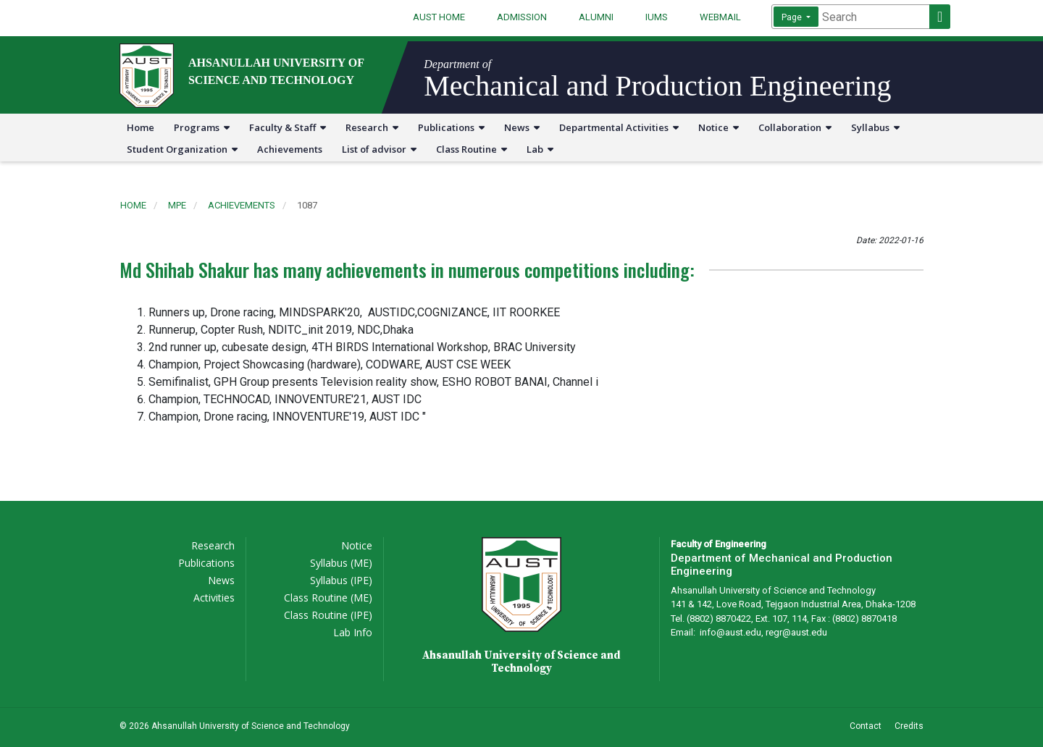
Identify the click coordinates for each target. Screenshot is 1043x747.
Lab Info (352, 632)
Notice (718, 127)
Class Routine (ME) (328, 597)
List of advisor (379, 149)
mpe (177, 205)
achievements (241, 205)
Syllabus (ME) (341, 563)
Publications (451, 127)
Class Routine (471, 149)
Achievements (289, 149)
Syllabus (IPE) (341, 580)
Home (140, 127)
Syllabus (875, 127)
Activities (214, 597)
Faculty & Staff (287, 127)
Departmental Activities (619, 127)
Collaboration (795, 127)
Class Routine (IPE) (328, 615)
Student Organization (182, 149)
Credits (909, 726)
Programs (202, 127)
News (522, 127)
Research (371, 127)
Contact (865, 726)
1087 (307, 205)
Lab (540, 149)
